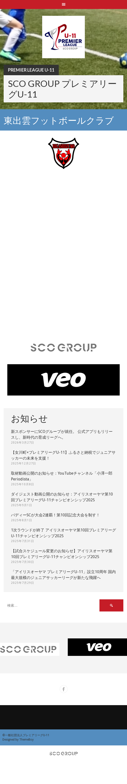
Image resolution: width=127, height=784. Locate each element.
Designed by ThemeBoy (18, 739)
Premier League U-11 (31, 70)
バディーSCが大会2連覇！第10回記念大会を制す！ (55, 515)
